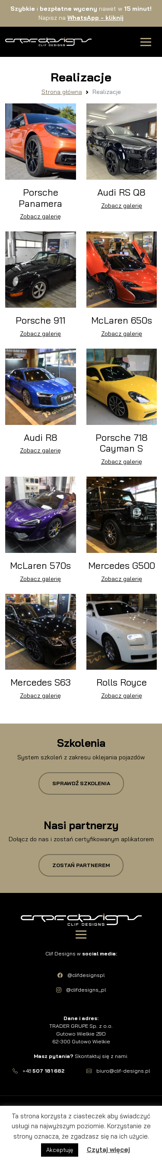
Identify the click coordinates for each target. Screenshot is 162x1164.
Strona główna (61, 92)
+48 (38, 1070)
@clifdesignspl (81, 975)
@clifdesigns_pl (81, 989)
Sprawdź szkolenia (81, 783)
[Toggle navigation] (146, 41)
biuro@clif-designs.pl (118, 1070)
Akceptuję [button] (59, 1149)
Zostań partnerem (81, 865)
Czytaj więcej (108, 1149)
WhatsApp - (95, 18)
